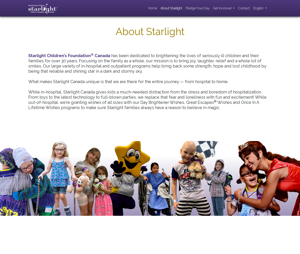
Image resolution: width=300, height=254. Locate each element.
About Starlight (171, 8)
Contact (244, 8)
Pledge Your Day (197, 8)
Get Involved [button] (222, 8)
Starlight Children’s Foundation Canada (69, 55)
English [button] (258, 8)
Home (152, 8)
